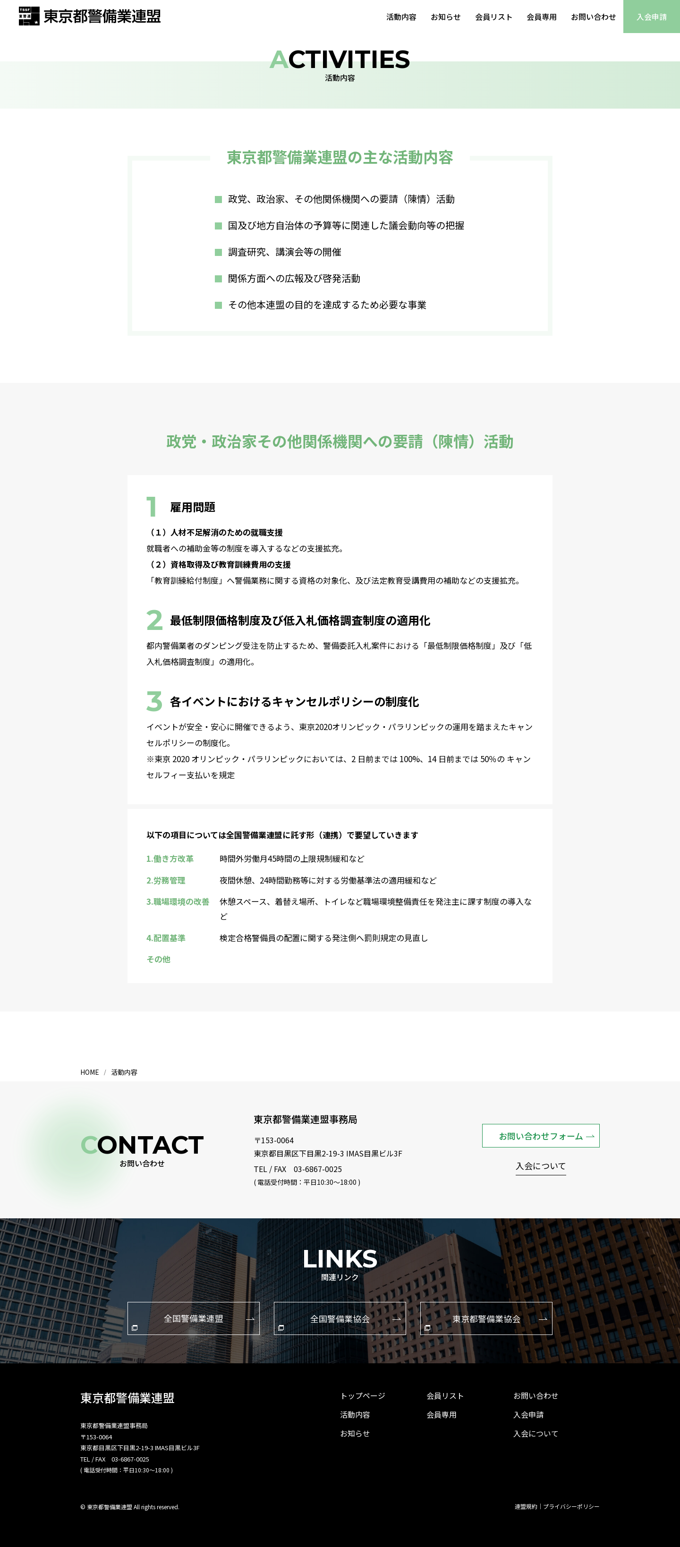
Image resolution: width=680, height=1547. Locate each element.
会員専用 (542, 16)
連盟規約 (526, 1506)
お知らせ (445, 16)
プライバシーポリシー (571, 1506)
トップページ (362, 1395)
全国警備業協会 (339, 1321)
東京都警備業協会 (486, 1321)
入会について (540, 1167)
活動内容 (401, 16)
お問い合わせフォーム (546, 1135)
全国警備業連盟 (193, 1321)
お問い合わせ (593, 16)
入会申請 (652, 16)
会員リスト (493, 16)
